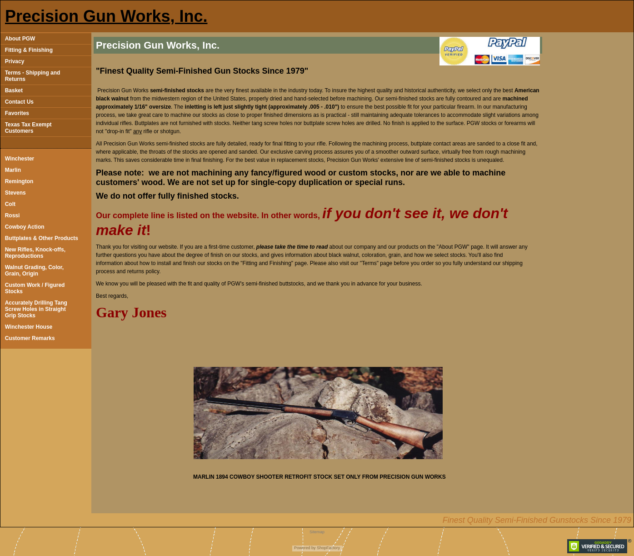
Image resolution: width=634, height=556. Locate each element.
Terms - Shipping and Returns (32, 76)
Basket (14, 90)
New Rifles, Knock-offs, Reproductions (35, 252)
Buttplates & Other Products (41, 238)
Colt (10, 204)
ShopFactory (328, 548)
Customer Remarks (30, 338)
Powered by (305, 548)
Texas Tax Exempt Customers (28, 127)
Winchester (20, 158)
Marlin (13, 170)
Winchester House (29, 327)
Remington (19, 181)
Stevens (15, 193)
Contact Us (19, 102)
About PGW (20, 38)
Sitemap (317, 532)
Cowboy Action (25, 227)
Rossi (12, 215)
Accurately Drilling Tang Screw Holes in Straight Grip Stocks (36, 309)
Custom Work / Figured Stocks (35, 288)
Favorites (17, 113)
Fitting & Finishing (29, 50)
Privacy (15, 61)
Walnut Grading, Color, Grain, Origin (34, 270)
